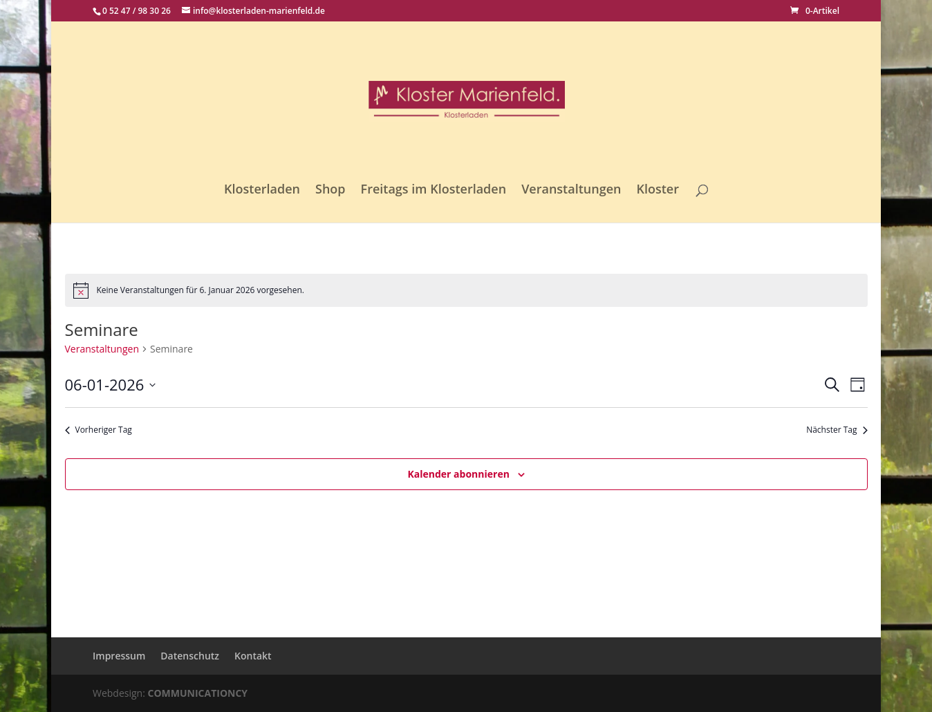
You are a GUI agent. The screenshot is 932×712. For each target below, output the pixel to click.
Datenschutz (189, 655)
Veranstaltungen (571, 190)
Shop (330, 190)
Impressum (119, 655)
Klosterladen (262, 190)
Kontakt (253, 655)
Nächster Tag (836, 429)
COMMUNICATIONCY (198, 693)
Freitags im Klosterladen (434, 190)
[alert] (466, 290)
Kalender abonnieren (458, 473)
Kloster (657, 190)
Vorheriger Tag (98, 429)
